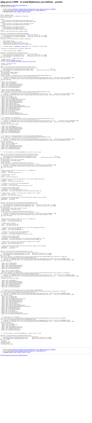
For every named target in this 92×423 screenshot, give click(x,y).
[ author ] (29, 11)
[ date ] (15, 11)
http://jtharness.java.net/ (14, 69)
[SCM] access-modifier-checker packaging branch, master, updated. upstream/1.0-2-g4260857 (34, 9)
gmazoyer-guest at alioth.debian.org (19, 5)
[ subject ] (24, 11)
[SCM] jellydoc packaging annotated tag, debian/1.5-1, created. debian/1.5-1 (28, 10)
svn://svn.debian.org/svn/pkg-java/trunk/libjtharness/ (21, 71)
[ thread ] (19, 11)
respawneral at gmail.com (20, 52)
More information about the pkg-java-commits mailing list (14, 421)
